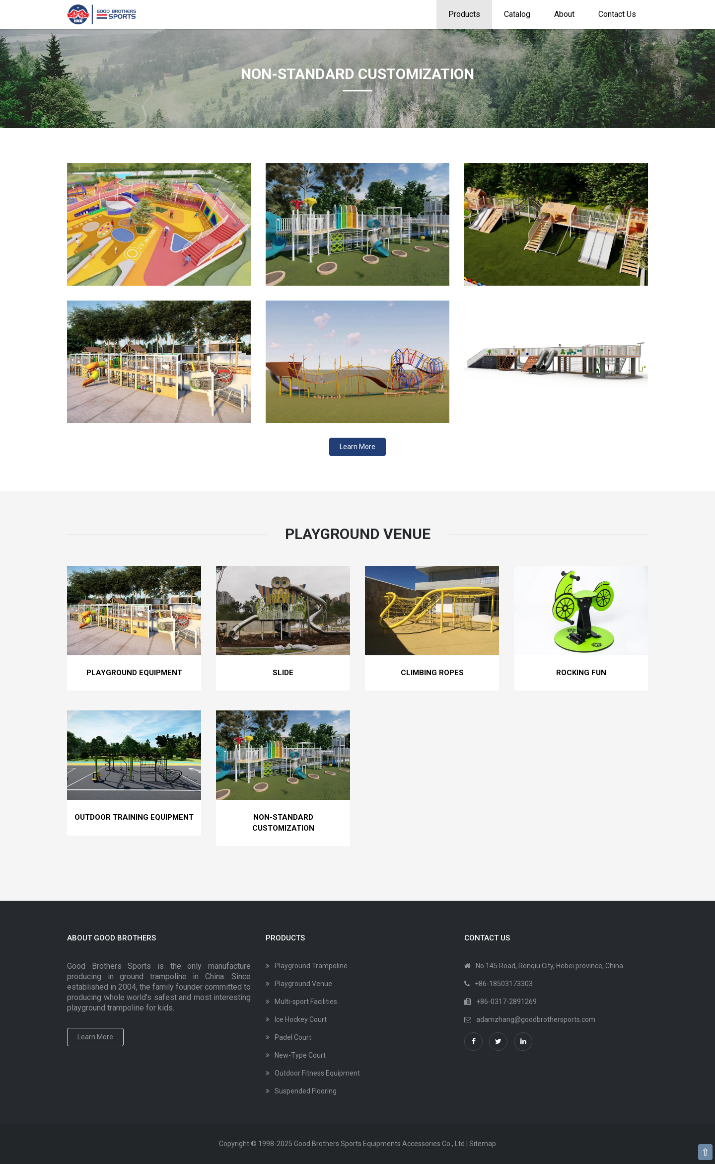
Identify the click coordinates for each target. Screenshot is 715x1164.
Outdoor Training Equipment (134, 817)
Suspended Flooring (306, 1091)
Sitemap (482, 1144)
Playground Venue (303, 984)
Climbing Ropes (432, 672)
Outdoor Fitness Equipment (317, 1073)
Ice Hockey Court (301, 1019)
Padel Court (293, 1037)
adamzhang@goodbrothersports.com (535, 1019)
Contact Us (617, 14)
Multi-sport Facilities (306, 1002)
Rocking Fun (581, 672)
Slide (283, 672)
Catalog (517, 14)
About (564, 14)
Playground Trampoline (311, 966)
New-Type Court (300, 1055)
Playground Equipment (134, 672)
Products (464, 14)
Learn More (357, 447)
